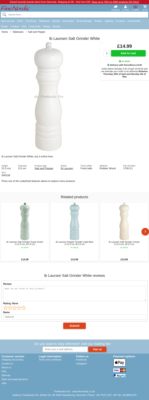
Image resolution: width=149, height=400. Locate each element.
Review (7, 284)
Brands (56, 26)
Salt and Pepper (44, 168)
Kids (24, 26)
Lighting (109, 21)
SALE (20, 21)
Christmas (30, 21)
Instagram (81, 363)
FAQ (4, 371)
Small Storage (84, 21)
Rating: (10, 303)
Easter (4, 26)
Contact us (7, 363)
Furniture (120, 21)
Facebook (81, 359)
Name (6, 312)
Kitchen (56, 21)
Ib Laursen (67, 168)
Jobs (4, 383)
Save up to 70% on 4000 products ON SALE (115, 2)
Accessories (133, 21)
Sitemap (6, 375)
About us (6, 367)
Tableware (44, 21)
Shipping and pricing (12, 359)
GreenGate (35, 26)
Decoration (68, 21)
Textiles (98, 21)
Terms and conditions (50, 359)
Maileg (46, 26)
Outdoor (15, 26)
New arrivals (7, 21)
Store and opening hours (15, 379)
